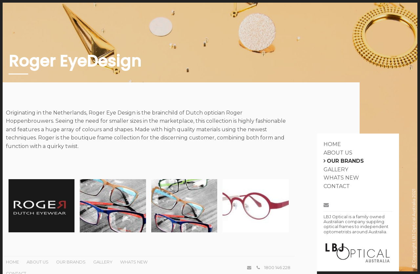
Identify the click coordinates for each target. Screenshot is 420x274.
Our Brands (345, 161)
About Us (338, 153)
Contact (337, 186)
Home (332, 144)
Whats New (341, 178)
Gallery (336, 169)
